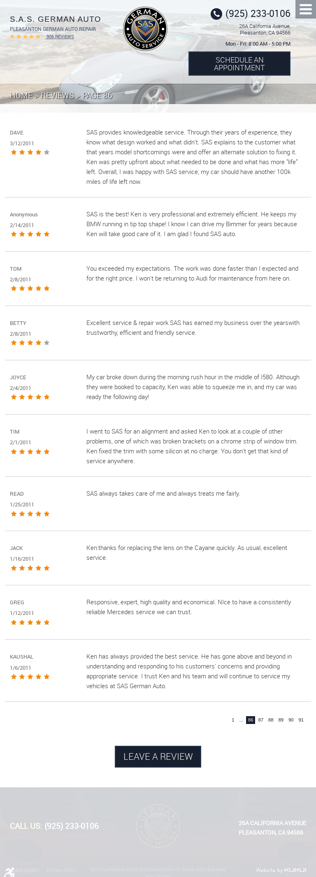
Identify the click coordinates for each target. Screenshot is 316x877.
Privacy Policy (62, 869)
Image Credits (24, 869)
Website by (281, 870)
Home (21, 95)
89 (280, 719)
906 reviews (59, 36)
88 (271, 719)
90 (291, 719)
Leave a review (158, 756)
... (241, 719)
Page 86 (97, 95)
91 (301, 719)
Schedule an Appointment (239, 63)
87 (260, 719)
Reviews (57, 95)
